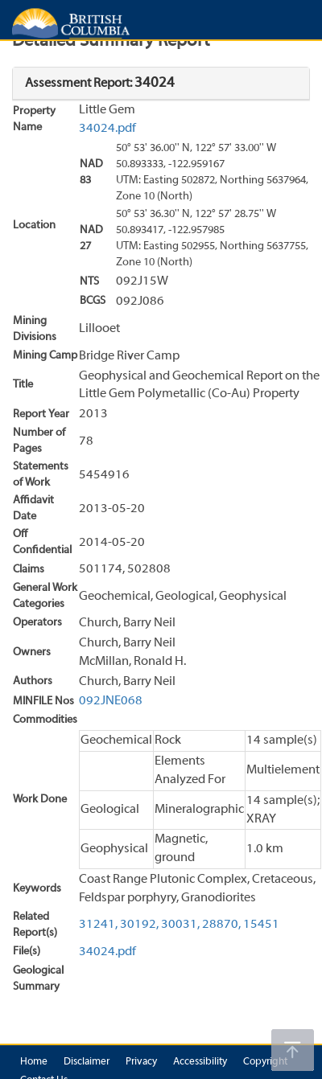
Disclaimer (86, 1062)
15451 (261, 924)
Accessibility (200, 1062)
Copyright (265, 1062)
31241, (98, 924)
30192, (139, 924)
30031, (180, 924)
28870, (221, 924)
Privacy (141, 1062)
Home (33, 1062)
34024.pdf (107, 128)
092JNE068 (110, 701)
